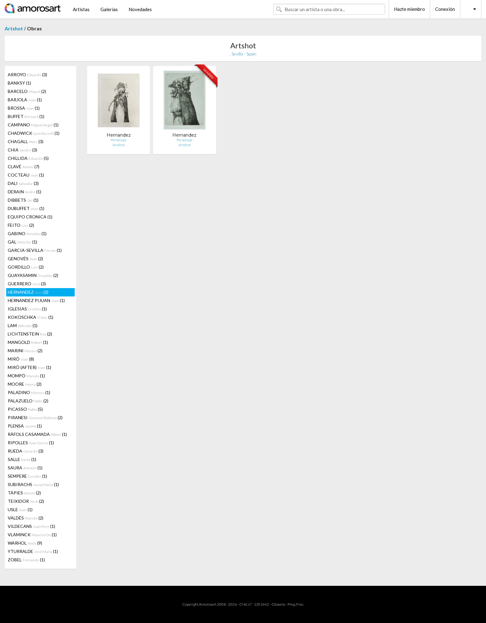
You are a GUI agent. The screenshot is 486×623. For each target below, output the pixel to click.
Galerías (109, 9)
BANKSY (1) (19, 83)
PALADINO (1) (29, 392)
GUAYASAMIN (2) (33, 275)
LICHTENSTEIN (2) (30, 333)
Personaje (118, 140)
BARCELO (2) (27, 91)
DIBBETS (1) (23, 200)
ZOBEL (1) (26, 559)
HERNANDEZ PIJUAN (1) (36, 300)
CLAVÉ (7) (23, 166)
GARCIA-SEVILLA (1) (35, 250)
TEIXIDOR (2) (26, 501)
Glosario (278, 604)
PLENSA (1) (25, 425)
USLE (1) (20, 509)
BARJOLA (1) (25, 99)
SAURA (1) (25, 467)
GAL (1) (22, 241)
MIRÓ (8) (21, 359)
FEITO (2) (21, 225)
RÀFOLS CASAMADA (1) (37, 434)
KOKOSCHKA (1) (30, 317)
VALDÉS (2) (25, 517)
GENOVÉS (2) (25, 258)
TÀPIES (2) (24, 492)
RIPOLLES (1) (31, 442)
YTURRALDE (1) (33, 551)
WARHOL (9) (25, 543)
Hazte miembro (409, 9)
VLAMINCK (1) (32, 534)
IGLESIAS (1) (27, 308)
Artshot (14, 28)
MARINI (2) (25, 350)
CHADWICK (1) (34, 133)
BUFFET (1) (26, 116)
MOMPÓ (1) (26, 375)
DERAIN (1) (24, 191)
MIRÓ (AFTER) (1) (29, 367)
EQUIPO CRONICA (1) (30, 216)
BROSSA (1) (24, 108)
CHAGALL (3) (25, 141)
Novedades (140, 9)
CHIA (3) (22, 149)
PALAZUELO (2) (28, 400)
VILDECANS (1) (31, 526)
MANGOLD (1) (28, 342)
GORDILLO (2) (26, 267)
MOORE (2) (25, 384)
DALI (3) (23, 183)
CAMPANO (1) (33, 124)
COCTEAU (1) (26, 175)
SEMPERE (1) (27, 476)
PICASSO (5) (25, 409)
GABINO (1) (27, 233)
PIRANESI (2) (35, 417)
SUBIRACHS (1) (33, 484)
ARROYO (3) (27, 74)
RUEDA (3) (25, 451)
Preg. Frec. (296, 604)
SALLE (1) (22, 459)
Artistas (81, 9)
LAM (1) (23, 325)
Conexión (445, 9)
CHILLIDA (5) (28, 158)
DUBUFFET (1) (26, 208)
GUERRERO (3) (27, 283)
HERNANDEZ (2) (28, 292)
